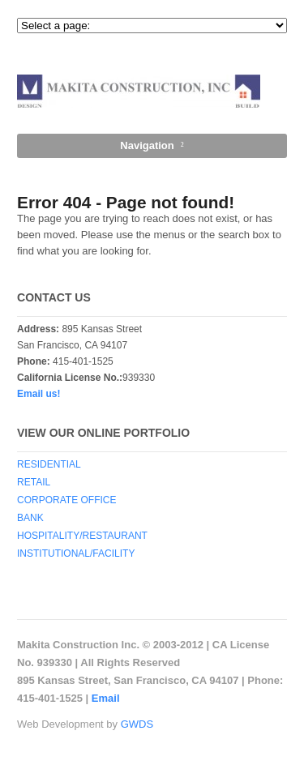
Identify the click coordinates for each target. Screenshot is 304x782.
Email (106, 698)
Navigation (146, 145)
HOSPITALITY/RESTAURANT (82, 535)
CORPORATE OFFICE (66, 500)
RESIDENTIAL (49, 464)
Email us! (38, 394)
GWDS (137, 724)
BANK (30, 517)
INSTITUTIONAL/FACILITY (76, 553)
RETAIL (33, 482)
